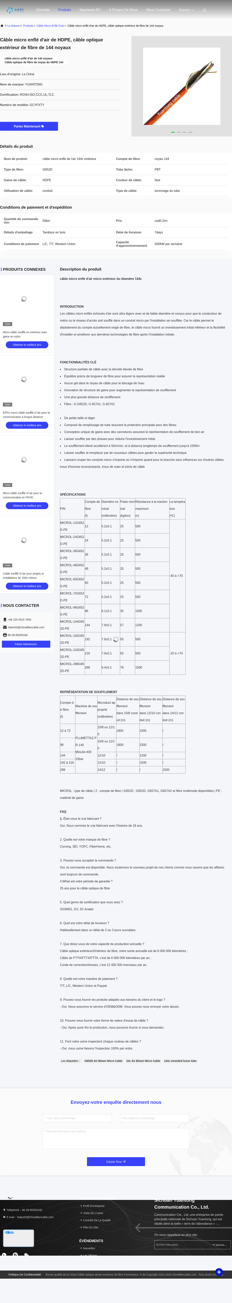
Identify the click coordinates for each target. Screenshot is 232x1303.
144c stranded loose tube (180, 1060)
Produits (64, 10)
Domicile (43, 10)
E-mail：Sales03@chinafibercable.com (28, 1217)
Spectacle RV (90, 10)
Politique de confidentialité (25, 1274)
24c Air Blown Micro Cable (143, 1060)
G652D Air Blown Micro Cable (103, 1060)
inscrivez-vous (220, 1244)
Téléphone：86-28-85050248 (22, 1210)
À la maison (12, 25)
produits (28, 25)
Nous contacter (158, 10)
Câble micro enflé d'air (50, 25)
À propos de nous (123, 10)
